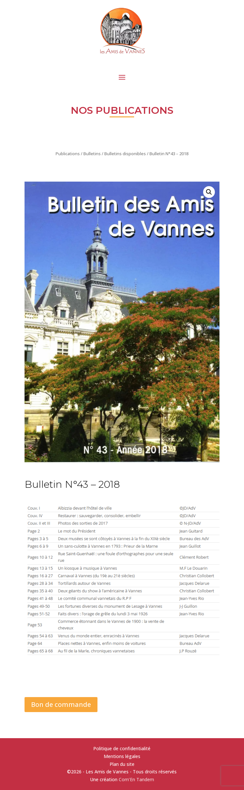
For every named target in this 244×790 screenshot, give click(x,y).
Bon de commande (61, 704)
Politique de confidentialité (121, 748)
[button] (209, 192)
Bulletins (92, 154)
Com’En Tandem (136, 779)
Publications (68, 154)
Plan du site (122, 764)
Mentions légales (122, 756)
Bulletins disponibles (125, 154)
